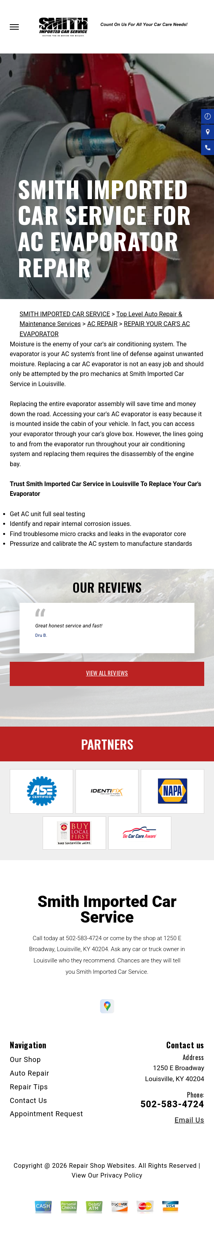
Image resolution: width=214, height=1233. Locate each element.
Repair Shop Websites (102, 1165)
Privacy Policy (121, 1175)
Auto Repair (29, 1073)
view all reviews (107, 672)
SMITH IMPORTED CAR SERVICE (65, 314)
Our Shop (25, 1059)
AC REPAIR (102, 324)
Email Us (189, 1120)
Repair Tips (29, 1087)
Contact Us (28, 1100)
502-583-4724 (84, 938)
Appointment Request (46, 1114)
